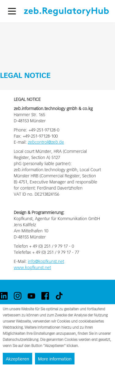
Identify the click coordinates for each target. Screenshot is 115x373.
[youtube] (31, 296)
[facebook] (45, 296)
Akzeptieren (17, 359)
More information (54, 359)
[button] (12, 11)
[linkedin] (4, 296)
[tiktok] (59, 296)
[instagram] (17, 296)
